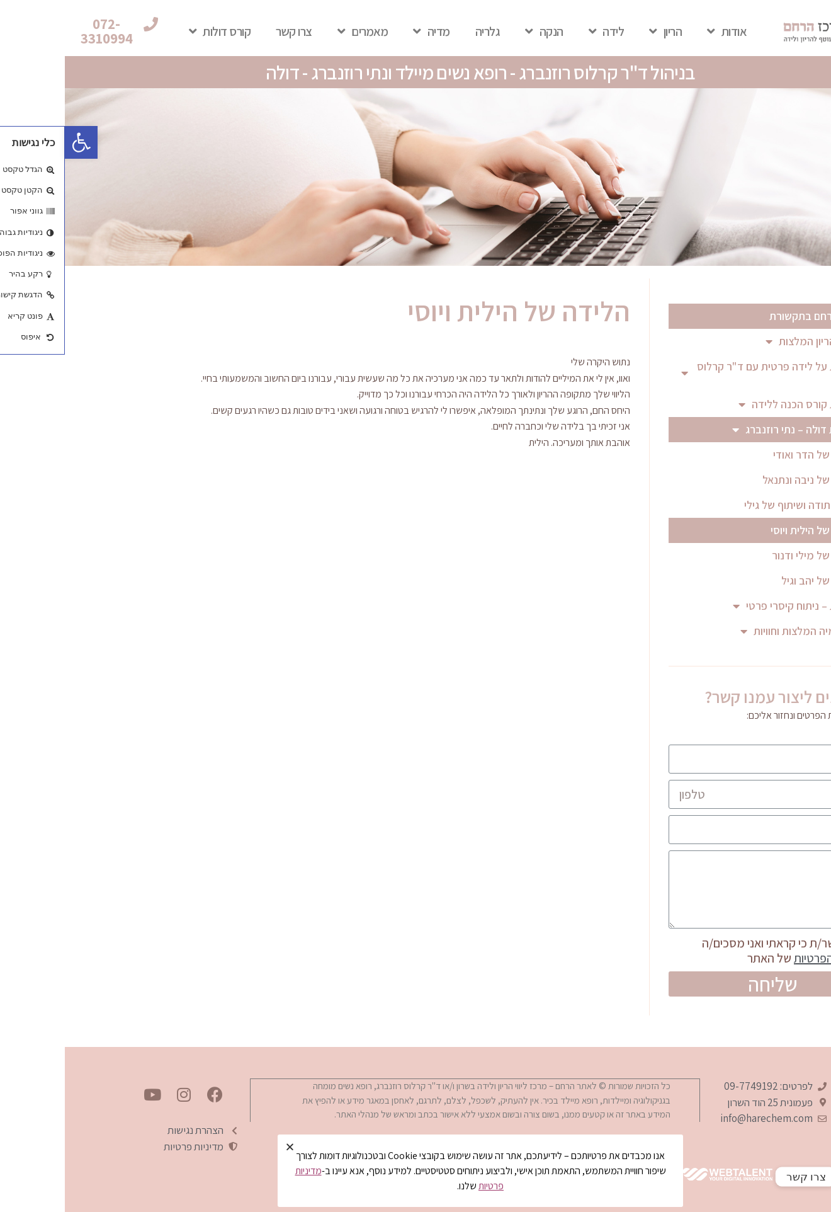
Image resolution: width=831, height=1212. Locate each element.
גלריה (423, 31)
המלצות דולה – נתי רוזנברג (733, 430)
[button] (51, 31)
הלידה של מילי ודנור (750, 555)
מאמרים (298, 31)
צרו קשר (229, 31)
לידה (542, 31)
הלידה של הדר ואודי (751, 454)
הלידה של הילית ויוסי (750, 530)
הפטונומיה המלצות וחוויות (738, 631)
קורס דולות (155, 31)
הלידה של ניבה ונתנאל (746, 479)
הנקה (479, 31)
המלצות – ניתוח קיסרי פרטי (734, 606)
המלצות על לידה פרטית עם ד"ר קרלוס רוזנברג (708, 372)
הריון (600, 31)
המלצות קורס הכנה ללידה (737, 404)
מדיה (366, 31)
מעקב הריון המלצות (750, 341)
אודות (662, 31)
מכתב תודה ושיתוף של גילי (736, 505)
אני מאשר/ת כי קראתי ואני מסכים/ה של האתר (724, 950)
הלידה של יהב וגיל (755, 580)
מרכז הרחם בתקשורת (752, 316)
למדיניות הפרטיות (770, 958)
